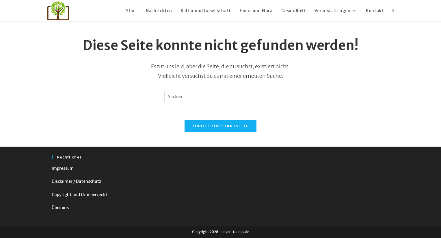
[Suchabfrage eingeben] (220, 96)
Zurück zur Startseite (220, 125)
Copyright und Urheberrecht (79, 194)
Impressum (63, 168)
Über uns (60, 207)
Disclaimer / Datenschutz (76, 181)
